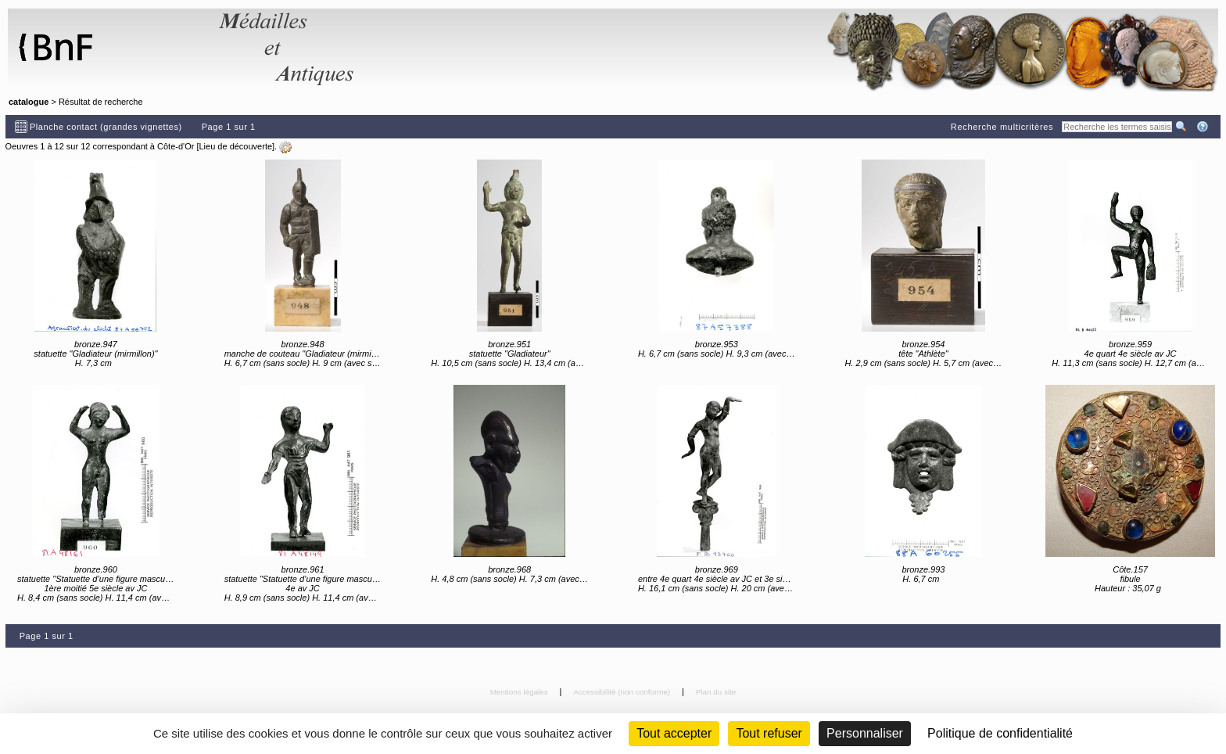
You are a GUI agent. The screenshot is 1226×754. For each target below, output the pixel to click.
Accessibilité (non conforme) (622, 692)
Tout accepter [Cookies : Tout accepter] (674, 733)
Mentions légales (520, 692)
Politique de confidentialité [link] (1000, 733)
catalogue (28, 101)
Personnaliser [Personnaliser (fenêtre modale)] (864, 733)
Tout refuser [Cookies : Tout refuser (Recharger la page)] (768, 733)
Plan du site (716, 692)
